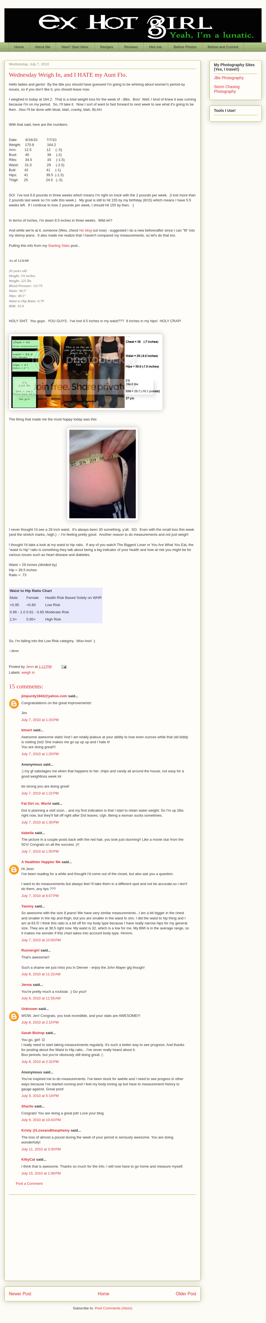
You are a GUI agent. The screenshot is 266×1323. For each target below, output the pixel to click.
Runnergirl (30, 950)
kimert (26, 730)
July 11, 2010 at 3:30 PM (41, 1149)
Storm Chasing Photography (227, 89)
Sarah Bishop (33, 1033)
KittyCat (28, 1159)
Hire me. (156, 47)
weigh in (28, 672)
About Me (42, 47)
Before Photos (185, 47)
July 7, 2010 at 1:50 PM (40, 851)
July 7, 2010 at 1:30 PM (40, 822)
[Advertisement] (102, 1237)
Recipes (106, 47)
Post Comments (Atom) (113, 1308)
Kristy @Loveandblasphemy (45, 1130)
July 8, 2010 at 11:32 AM (40, 974)
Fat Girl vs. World (36, 803)
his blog (85, 230)
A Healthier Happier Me (41, 862)
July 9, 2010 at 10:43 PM (41, 1120)
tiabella (27, 833)
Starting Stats (59, 245)
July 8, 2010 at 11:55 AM (40, 998)
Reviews (131, 47)
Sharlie (27, 1106)
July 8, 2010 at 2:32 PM (40, 1062)
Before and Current (223, 47)
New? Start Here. (75, 47)
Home (19, 47)
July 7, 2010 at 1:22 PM (40, 793)
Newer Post (20, 1293)
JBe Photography (229, 78)
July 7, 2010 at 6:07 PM (40, 896)
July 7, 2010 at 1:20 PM (40, 720)
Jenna (26, 985)
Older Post (186, 1293)
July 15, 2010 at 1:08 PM (41, 1173)
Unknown (29, 1009)
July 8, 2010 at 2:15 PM (40, 1022)
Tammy (27, 906)
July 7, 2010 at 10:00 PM (41, 940)
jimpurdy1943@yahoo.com (44, 696)
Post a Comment (29, 1183)
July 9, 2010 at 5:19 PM (40, 1096)
